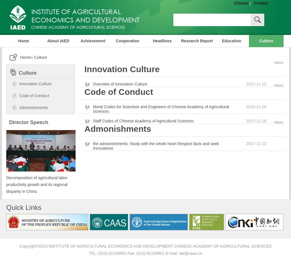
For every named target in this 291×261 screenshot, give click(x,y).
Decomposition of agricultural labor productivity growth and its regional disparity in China (37, 185)
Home (23, 41)
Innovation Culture (32, 84)
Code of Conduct (30, 96)
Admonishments (30, 107)
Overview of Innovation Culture (120, 84)
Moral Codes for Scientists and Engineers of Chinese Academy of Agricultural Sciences (161, 109)
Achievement (92, 41)
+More (278, 63)
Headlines (162, 41)
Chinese (241, 3)
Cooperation (127, 41)
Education (231, 41)
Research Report (197, 41)
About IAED (58, 41)
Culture (266, 41)
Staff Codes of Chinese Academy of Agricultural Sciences (143, 121)
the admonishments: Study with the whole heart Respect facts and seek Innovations (156, 146)
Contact (261, 3)
